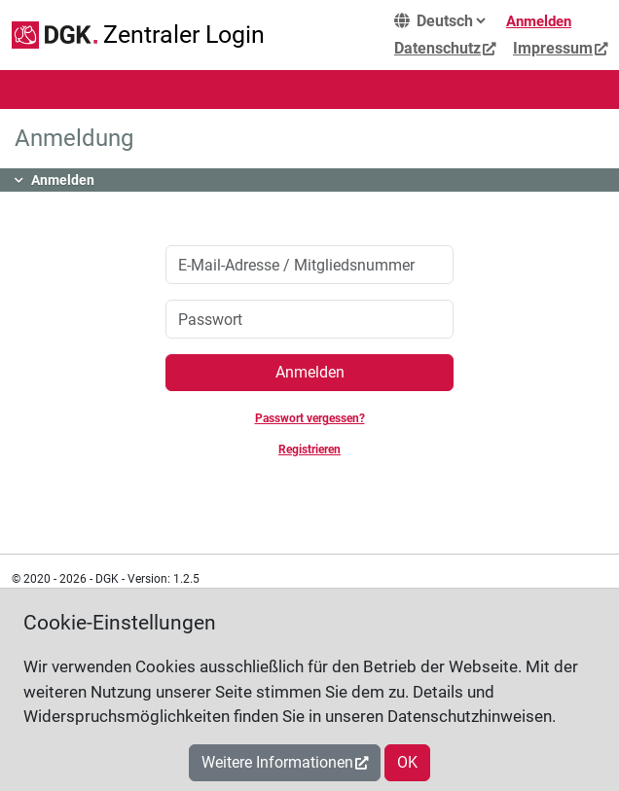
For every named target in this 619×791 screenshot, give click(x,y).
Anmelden (538, 21)
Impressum (553, 48)
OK (407, 762)
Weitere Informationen (277, 762)
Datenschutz (437, 48)
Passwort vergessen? (310, 418)
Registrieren (309, 449)
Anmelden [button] (62, 180)
